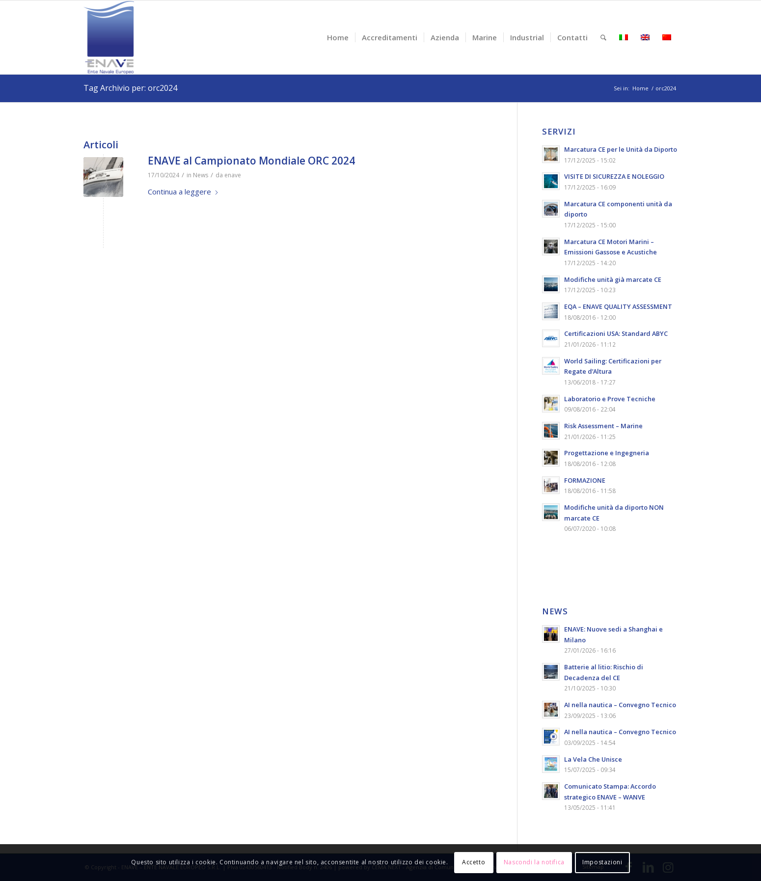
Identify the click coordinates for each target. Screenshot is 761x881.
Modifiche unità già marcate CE (612, 279)
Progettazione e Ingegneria (606, 452)
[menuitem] (338, 37)
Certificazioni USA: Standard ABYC (616, 333)
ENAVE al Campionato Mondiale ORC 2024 (251, 160)
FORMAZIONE (584, 480)
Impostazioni (602, 862)
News (200, 175)
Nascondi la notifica (534, 862)
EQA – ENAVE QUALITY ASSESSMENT (618, 306)
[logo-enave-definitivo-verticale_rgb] (108, 37)
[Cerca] (603, 37)
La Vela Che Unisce (593, 759)
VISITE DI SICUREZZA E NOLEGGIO (614, 176)
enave (232, 175)
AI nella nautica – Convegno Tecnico (620, 704)
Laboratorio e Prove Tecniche (609, 398)
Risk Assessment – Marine (603, 425)
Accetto (473, 862)
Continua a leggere (183, 191)
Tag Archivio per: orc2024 (130, 88)
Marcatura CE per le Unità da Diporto (620, 149)
